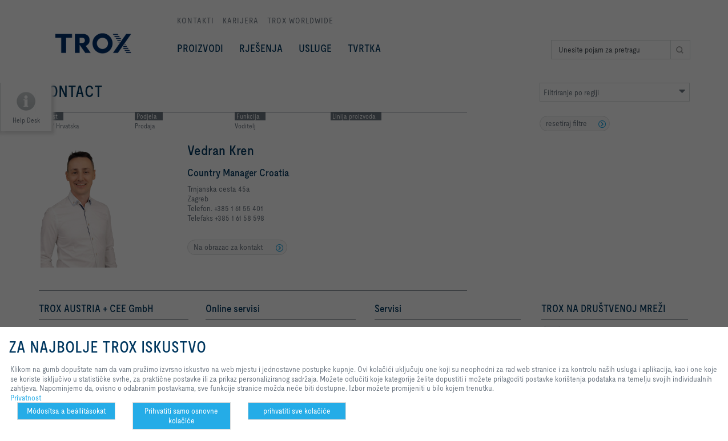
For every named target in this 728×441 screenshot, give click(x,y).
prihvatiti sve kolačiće (297, 410)
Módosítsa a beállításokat (66, 410)
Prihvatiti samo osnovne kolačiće (181, 415)
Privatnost (25, 397)
